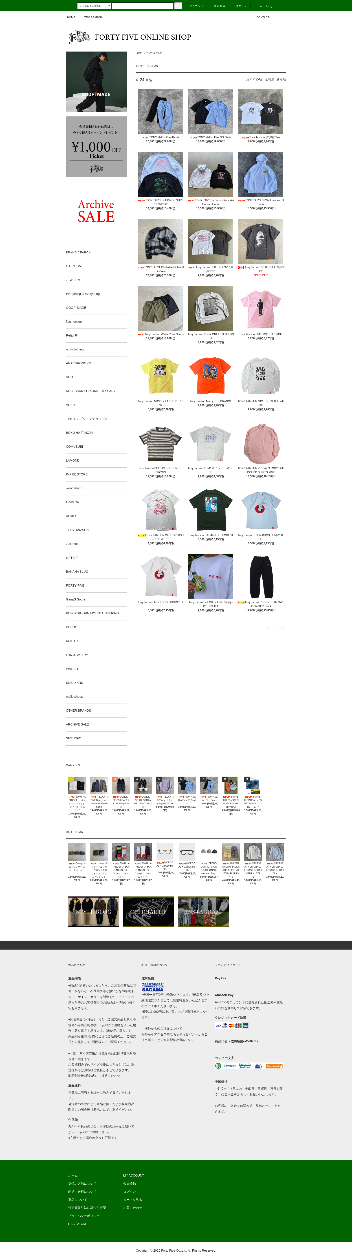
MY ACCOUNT (133, 1175)
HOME (71, 17)
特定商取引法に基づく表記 (87, 1207)
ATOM (81, 1224)
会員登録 (217, 6)
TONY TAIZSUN (153, 53)
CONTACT (260, 17)
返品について (77, 1199)
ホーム (73, 1175)
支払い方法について (82, 1183)
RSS (71, 1224)
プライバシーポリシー (84, 1216)
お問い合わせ (132, 1207)
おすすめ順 (254, 79)
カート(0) (263, 6)
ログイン (238, 6)
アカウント (194, 6)
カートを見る (132, 1199)
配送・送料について (82, 1191)
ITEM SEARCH (90, 17)
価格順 (270, 79)
